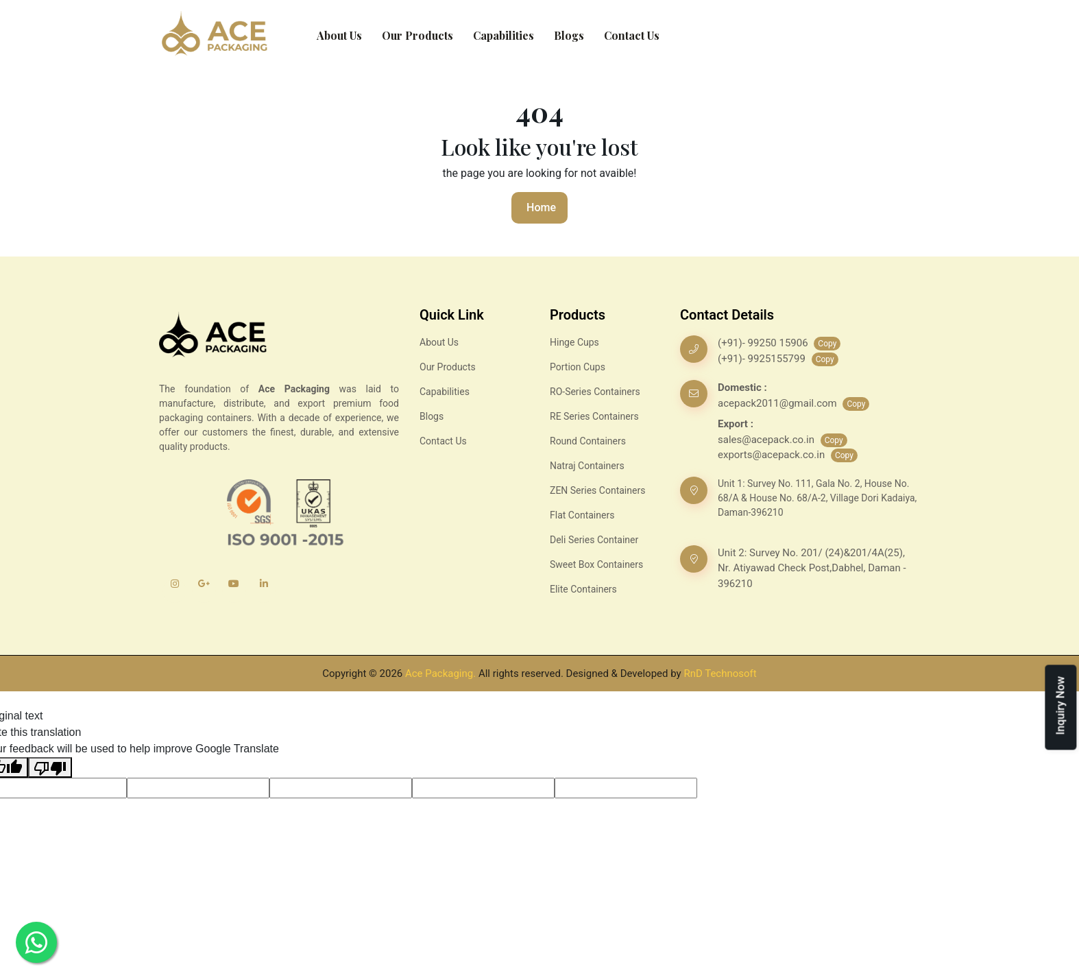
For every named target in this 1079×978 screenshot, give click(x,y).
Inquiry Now (1060, 705)
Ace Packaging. (440, 673)
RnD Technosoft (719, 673)
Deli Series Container (594, 539)
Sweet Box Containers (596, 564)
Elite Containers (583, 589)
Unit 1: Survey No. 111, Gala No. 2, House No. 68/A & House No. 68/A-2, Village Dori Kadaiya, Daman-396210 (817, 498)
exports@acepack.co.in (772, 455)
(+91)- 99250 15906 (764, 343)
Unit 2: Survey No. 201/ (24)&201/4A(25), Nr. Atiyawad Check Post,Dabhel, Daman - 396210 (812, 568)
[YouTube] (234, 591)
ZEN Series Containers (597, 490)
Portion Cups (577, 366)
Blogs (569, 35)
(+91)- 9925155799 (763, 359)
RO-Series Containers (595, 391)
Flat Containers (582, 515)
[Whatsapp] (36, 942)
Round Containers (588, 441)
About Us (339, 35)
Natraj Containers (587, 465)
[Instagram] (174, 591)
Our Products (417, 35)
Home (541, 207)
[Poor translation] (50, 767)
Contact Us (631, 35)
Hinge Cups (574, 342)
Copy (827, 343)
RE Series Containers (594, 416)
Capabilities (503, 35)
